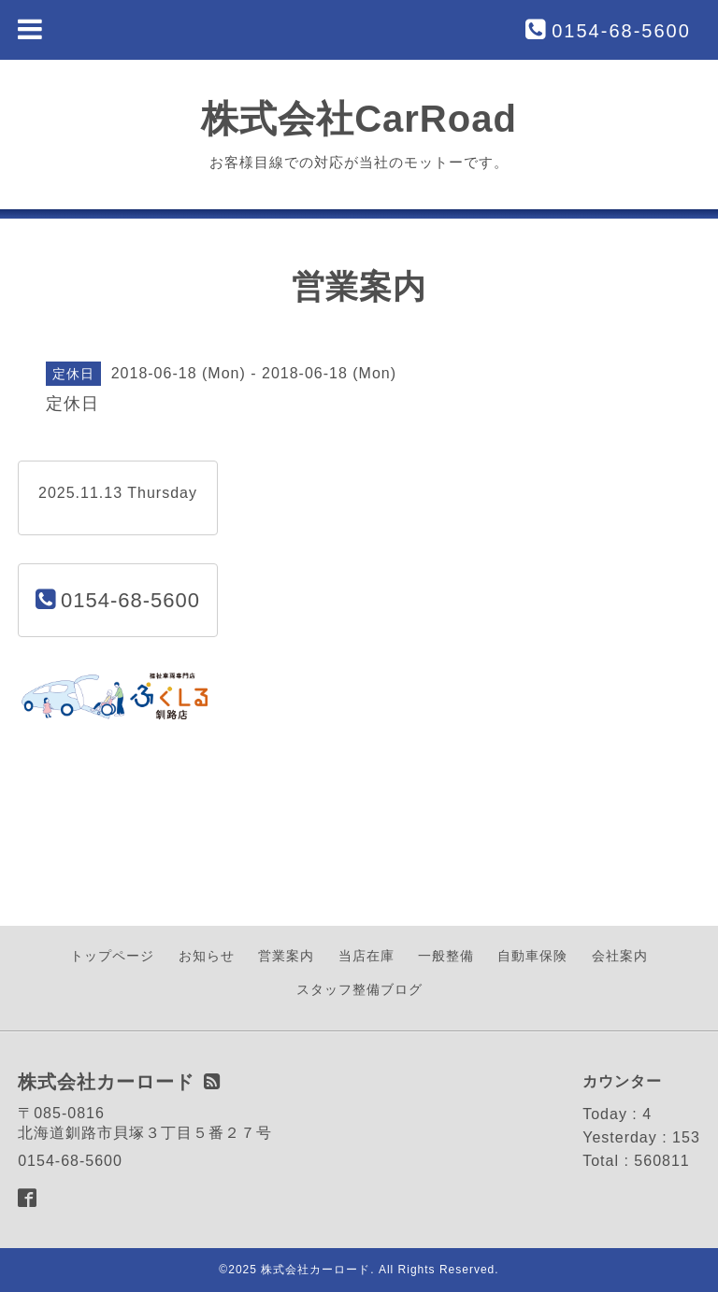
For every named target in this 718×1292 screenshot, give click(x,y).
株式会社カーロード (315, 1269)
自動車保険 (532, 955)
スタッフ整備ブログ (359, 989)
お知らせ (207, 955)
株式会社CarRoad (359, 118)
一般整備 (446, 955)
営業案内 (286, 955)
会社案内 (620, 955)
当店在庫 (366, 955)
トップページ (112, 955)
